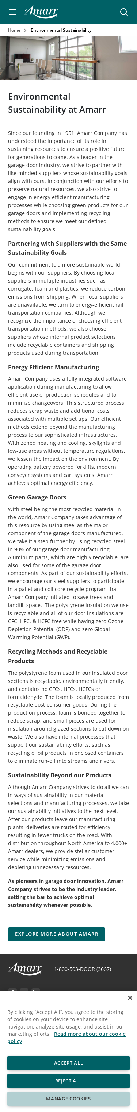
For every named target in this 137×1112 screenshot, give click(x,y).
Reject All (68, 1080)
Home (14, 30)
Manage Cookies (68, 1098)
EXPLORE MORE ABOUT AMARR (56, 933)
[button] (12, 12)
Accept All (68, 1062)
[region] (68, 1051)
